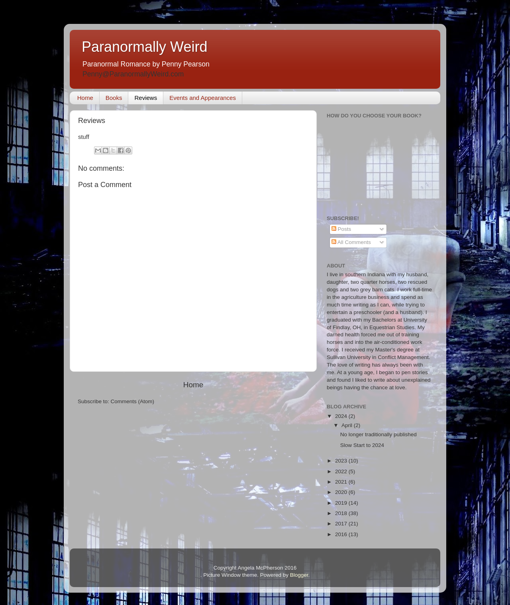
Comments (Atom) (133, 401)
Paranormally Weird (144, 47)
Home (85, 97)
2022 (342, 471)
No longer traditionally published (378, 434)
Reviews (145, 97)
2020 (342, 492)
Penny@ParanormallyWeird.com (133, 74)
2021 (342, 482)
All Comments (351, 242)
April (347, 425)
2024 (342, 416)
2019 (342, 503)
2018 (342, 513)
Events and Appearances (202, 97)
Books (114, 97)
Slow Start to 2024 (362, 445)
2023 (342, 461)
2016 (342, 534)
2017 (342, 524)
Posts (341, 229)
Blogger (299, 575)
